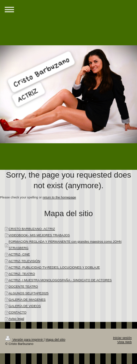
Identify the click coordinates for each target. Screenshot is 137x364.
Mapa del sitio (55, 339)
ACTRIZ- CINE (19, 254)
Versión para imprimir (24, 339)
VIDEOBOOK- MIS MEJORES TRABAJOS (39, 235)
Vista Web (124, 342)
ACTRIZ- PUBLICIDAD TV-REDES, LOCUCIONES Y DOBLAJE (54, 267)
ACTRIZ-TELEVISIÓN (24, 261)
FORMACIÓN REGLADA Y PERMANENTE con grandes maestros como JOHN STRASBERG (65, 245)
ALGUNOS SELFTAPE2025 (29, 293)
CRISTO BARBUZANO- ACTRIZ (32, 229)
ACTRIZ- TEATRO (22, 274)
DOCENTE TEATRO (23, 286)
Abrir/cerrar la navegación (68, 9)
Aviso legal (16, 318)
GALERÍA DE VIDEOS (25, 306)
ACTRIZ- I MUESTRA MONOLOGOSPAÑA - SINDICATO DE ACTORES (60, 280)
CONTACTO (17, 312)
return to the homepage (59, 197)
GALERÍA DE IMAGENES (27, 299)
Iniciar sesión (122, 338)
